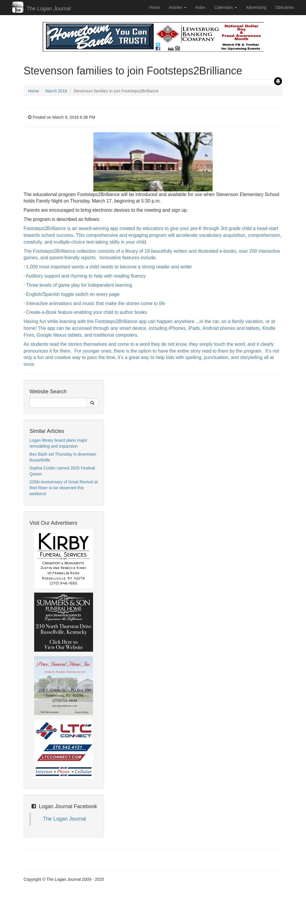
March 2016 (56, 91)
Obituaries (284, 7)
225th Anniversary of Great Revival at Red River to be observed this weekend (63, 488)
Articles (177, 7)
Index (200, 7)
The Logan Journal (64, 819)
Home (154, 7)
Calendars (225, 7)
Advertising (256, 7)
